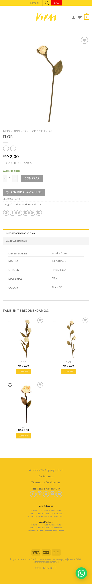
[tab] (46, 233)
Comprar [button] (23, 371)
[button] (82, 574)
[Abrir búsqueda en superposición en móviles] (47, 3)
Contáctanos (46, 476)
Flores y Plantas (41, 131)
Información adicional (21, 233)
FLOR (23, 362)
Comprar (32, 178)
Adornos (20, 131)
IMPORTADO (59, 260)
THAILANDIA (59, 269)
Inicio (6, 131)
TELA (55, 278)
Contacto (35, 2)
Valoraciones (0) (16, 241)
